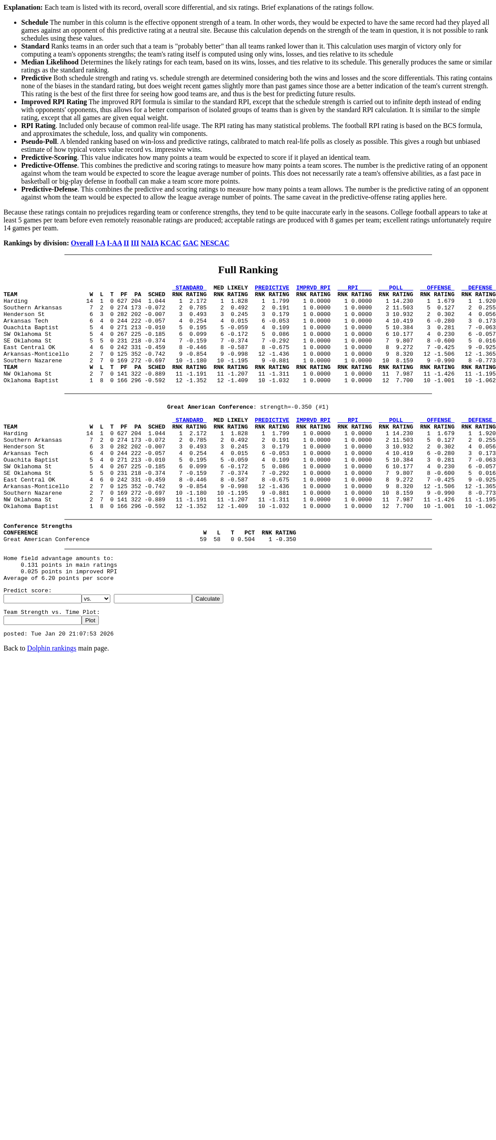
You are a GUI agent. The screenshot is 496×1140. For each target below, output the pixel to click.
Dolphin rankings (51, 706)
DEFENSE (479, 289)
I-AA (114, 243)
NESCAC (214, 243)
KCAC (170, 243)
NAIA (149, 243)
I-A (100, 243)
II (126, 243)
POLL (396, 289)
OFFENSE (437, 289)
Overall (82, 243)
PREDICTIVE (272, 289)
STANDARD (189, 289)
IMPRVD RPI (313, 289)
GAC (191, 243)
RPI (355, 289)
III (135, 243)
